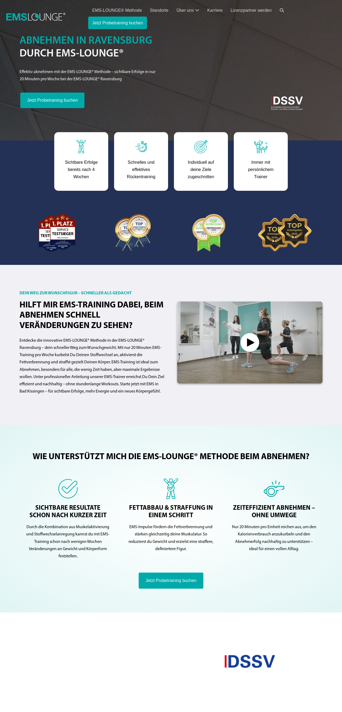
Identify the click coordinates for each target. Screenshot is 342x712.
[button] (282, 10)
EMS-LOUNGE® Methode (117, 10)
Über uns (187, 10)
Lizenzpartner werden (251, 10)
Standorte (159, 10)
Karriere (215, 10)
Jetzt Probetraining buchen (117, 23)
